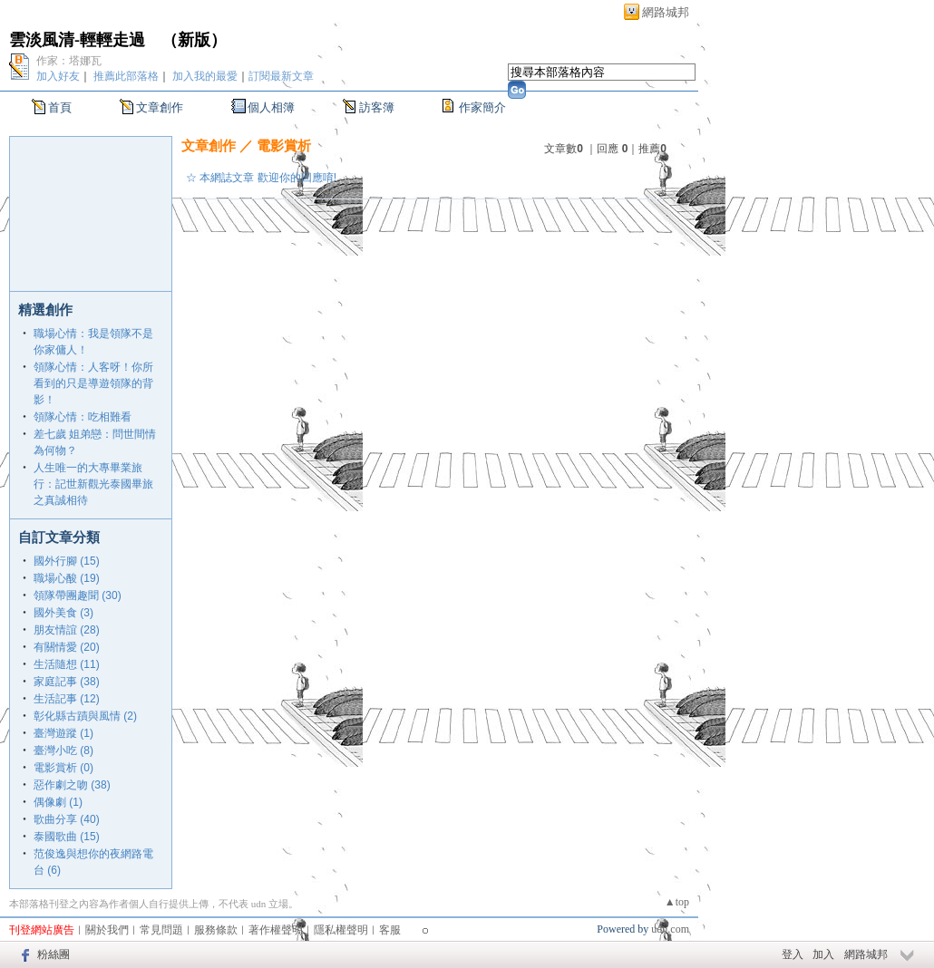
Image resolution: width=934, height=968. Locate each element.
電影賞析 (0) (63, 767)
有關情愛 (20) (67, 647)
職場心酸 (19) (67, 578)
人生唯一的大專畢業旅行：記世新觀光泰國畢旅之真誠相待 (93, 484)
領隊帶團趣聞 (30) (78, 595)
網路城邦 (665, 12)
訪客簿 (376, 107)
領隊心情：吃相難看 (82, 417)
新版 (194, 40)
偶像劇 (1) (58, 802)
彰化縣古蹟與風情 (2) (85, 716)
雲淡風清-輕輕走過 (77, 40)
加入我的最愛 (205, 76)
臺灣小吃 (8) (63, 750)
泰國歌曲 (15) (67, 836)
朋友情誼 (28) (67, 630)
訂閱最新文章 (281, 76)
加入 (823, 954)
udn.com (670, 929)
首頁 (60, 107)
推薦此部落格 (126, 76)
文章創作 (159, 107)
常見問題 (161, 930)
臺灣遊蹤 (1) (63, 733)
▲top (677, 901)
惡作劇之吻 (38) (72, 785)
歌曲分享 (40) (67, 819)
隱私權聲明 (341, 930)
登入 (792, 954)
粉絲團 (53, 954)
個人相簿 (271, 107)
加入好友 (58, 76)
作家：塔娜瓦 (69, 60)
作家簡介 (482, 107)
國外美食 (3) (63, 612)
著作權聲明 (275, 930)
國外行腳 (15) (67, 561)
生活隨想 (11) (67, 664)
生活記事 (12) (67, 698)
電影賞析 (284, 145)
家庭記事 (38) (67, 681)
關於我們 (107, 930)
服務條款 (216, 930)
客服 (390, 930)
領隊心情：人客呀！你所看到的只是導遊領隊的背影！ (93, 383)
